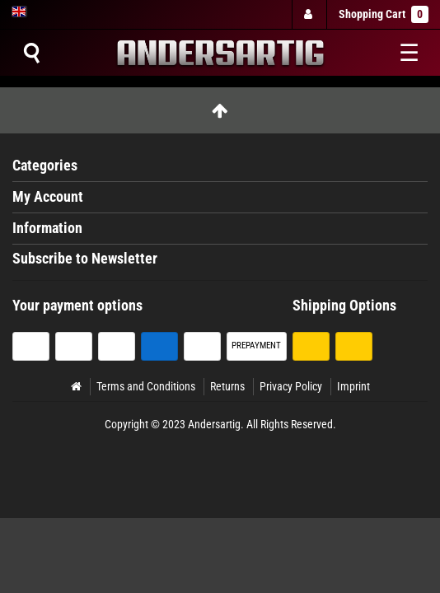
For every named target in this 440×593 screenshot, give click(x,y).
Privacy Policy (291, 386)
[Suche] (31, 53)
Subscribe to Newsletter (84, 258)
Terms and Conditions (145, 386)
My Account (47, 197)
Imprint (353, 386)
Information (47, 228)
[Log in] (308, 14)
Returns (227, 386)
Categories (44, 165)
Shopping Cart (383, 14)
